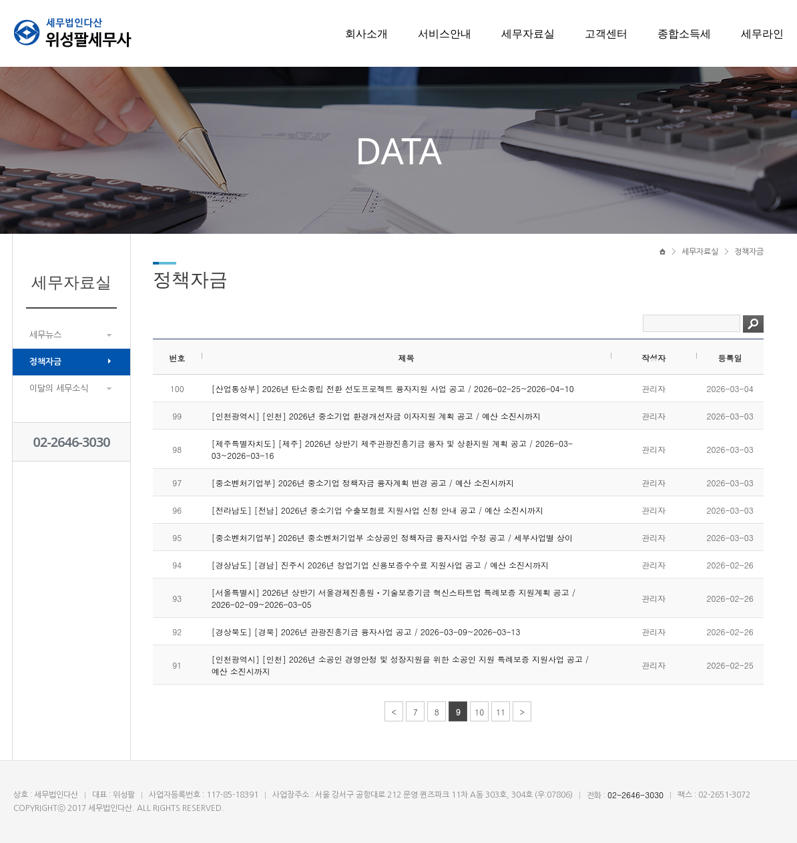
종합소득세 (684, 33)
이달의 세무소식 (58, 388)
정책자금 (45, 361)
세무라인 (762, 33)
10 (479, 711)
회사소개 (366, 33)
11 (500, 711)
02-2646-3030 (71, 442)
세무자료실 (528, 33)
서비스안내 (444, 33)
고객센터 (606, 33)
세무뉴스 (45, 335)
